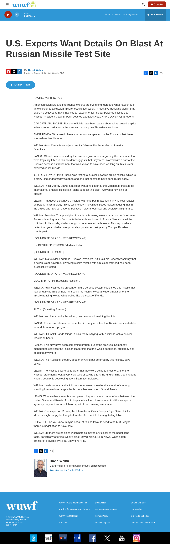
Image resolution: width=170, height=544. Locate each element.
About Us (63, 523)
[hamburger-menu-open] (7, 4)
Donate (158, 4)
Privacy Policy (101, 516)
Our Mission (136, 509)
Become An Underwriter (106, 509)
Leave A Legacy (102, 523)
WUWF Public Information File (73, 503)
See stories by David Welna (66, 470)
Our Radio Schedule (140, 516)
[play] (8, 14)
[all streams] (155, 15)
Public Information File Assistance (74, 509)
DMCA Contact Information (143, 523)
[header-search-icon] (143, 4)
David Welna (35, 70)
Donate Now (100, 503)
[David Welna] (40, 468)
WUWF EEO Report (68, 516)
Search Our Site (138, 503)
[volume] (16, 14)
